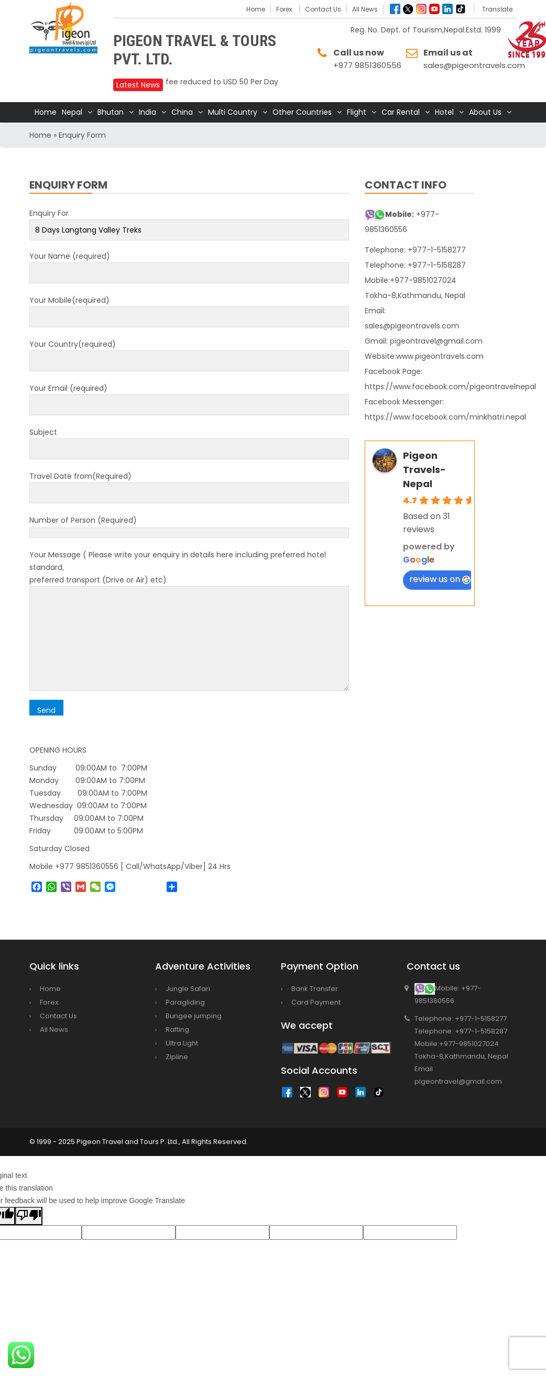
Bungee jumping (194, 1016)
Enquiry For (189, 221)
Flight (356, 112)
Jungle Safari (188, 989)
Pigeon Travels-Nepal (424, 469)
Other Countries (302, 112)
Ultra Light (182, 1043)
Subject (189, 440)
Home (255, 9)
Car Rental (400, 112)
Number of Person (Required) (189, 526)
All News (365, 9)
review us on (440, 579)
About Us (485, 112)
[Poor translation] (28, 1216)
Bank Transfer (314, 989)
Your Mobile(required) (189, 308)
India (147, 112)
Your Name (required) (189, 264)
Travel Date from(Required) (189, 484)
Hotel (444, 112)
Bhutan (110, 112)
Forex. (285, 9)
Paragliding (185, 1002)
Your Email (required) (189, 396)
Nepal (72, 112)
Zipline (177, 1057)
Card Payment (316, 1002)
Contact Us (323, 9)
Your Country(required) (189, 352)
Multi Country (232, 112)
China (182, 112)
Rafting (177, 1029)
